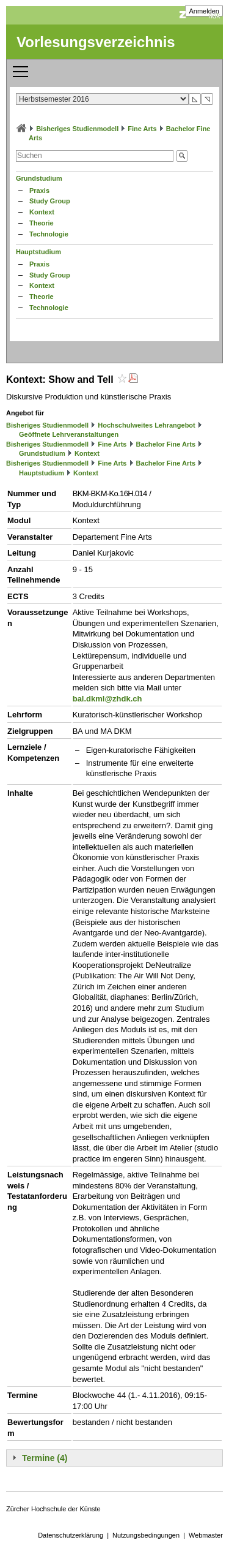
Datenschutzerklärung (70, 1535)
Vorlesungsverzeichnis (95, 42)
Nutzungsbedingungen (146, 1535)
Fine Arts (142, 128)
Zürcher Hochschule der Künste (53, 1509)
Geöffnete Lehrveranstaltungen (68, 434)
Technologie (48, 234)
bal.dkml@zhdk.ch (107, 698)
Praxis (39, 190)
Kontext (41, 212)
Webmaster (206, 1535)
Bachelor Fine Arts (165, 444)
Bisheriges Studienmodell (77, 128)
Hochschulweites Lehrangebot (146, 425)
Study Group (49, 201)
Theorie (41, 223)
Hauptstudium (38, 251)
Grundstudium (39, 178)
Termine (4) (44, 1458)
